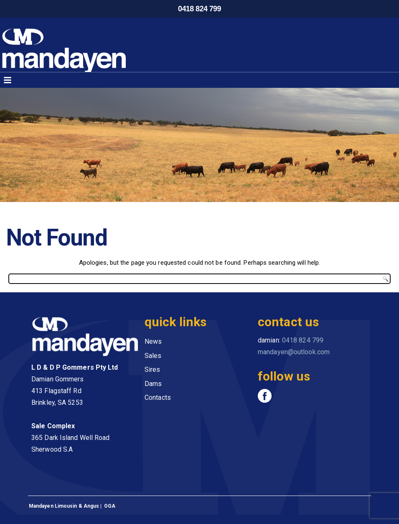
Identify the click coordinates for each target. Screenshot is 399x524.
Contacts (158, 397)
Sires (152, 369)
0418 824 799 (199, 9)
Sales (153, 356)
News (153, 341)
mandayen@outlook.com (294, 352)
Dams (153, 384)
